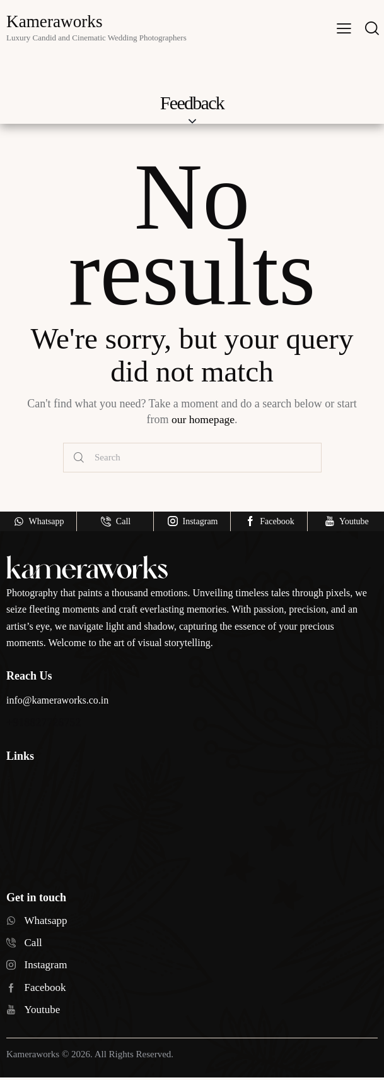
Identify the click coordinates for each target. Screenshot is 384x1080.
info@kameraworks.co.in (57, 700)
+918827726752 (43, 722)
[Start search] (79, 458)
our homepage (203, 419)
